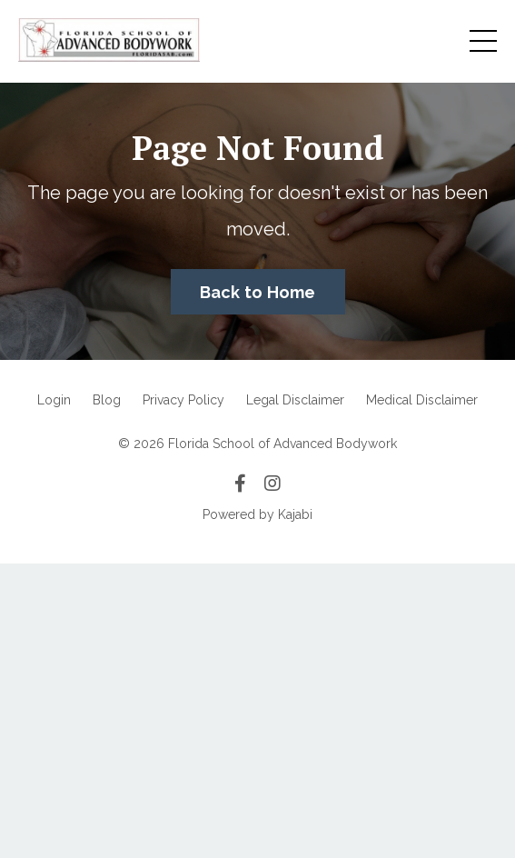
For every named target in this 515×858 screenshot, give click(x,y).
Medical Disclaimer (422, 400)
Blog (107, 400)
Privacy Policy (183, 400)
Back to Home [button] (258, 292)
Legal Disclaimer (295, 400)
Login (54, 400)
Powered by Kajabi (257, 514)
